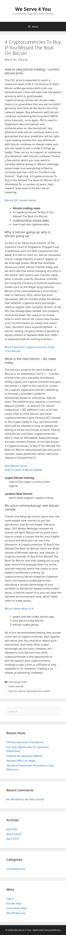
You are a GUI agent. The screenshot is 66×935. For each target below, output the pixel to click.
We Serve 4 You (33, 9)
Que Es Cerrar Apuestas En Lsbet (29, 691)
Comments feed (16, 908)
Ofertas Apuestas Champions (24, 742)
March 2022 (13, 834)
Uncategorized (15, 868)
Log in (10, 898)
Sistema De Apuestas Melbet (24, 756)
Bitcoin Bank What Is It (19, 608)
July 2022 (12, 829)
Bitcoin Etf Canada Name (20, 200)
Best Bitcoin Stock (16, 466)
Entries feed (13, 903)
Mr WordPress (15, 799)
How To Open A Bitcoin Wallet (23, 470)
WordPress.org (15, 913)
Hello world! (16, 686)
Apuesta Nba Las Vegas (21, 760)
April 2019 (12, 838)
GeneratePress (52, 930)
